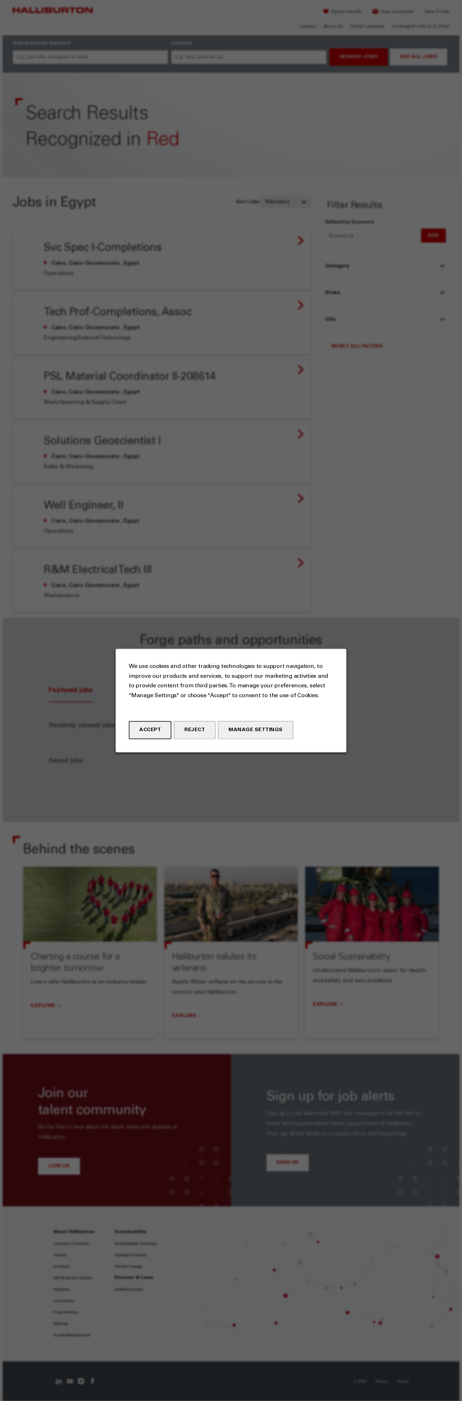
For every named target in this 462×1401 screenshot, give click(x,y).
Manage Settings (255, 729)
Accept (150, 729)
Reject (194, 729)
